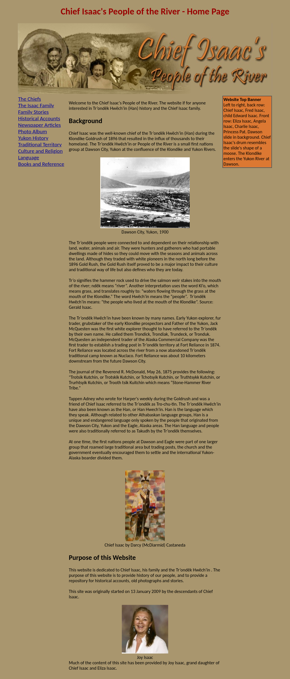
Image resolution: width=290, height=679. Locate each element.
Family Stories (33, 112)
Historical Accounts (39, 118)
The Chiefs (29, 99)
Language (28, 157)
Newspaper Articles (39, 125)
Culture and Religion (40, 151)
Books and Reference (41, 164)
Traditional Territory (40, 144)
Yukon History (33, 138)
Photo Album (32, 131)
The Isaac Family (36, 105)
